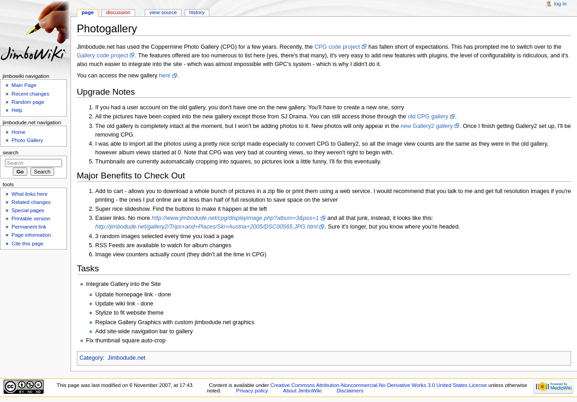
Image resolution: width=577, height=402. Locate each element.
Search (11, 152)
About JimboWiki (302, 390)
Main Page (23, 85)
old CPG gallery (428, 116)
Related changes (31, 202)
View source (163, 12)
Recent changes (30, 94)
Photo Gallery (27, 140)
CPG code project (337, 47)
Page (87, 12)
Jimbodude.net (126, 358)
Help (16, 110)
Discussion (118, 12)
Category (91, 358)
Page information (31, 235)
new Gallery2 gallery (426, 126)
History (197, 12)
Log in (560, 3)
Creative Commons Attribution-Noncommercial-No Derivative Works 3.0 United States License (378, 385)
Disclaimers (350, 390)
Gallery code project (102, 55)
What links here (29, 194)
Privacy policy (252, 390)
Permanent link (28, 226)
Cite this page (27, 243)
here (164, 75)
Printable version (30, 218)
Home (18, 132)
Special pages (27, 210)
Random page (27, 102)
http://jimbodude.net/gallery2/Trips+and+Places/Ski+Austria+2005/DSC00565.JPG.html (206, 227)
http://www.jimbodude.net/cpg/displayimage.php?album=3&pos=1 (235, 218)
